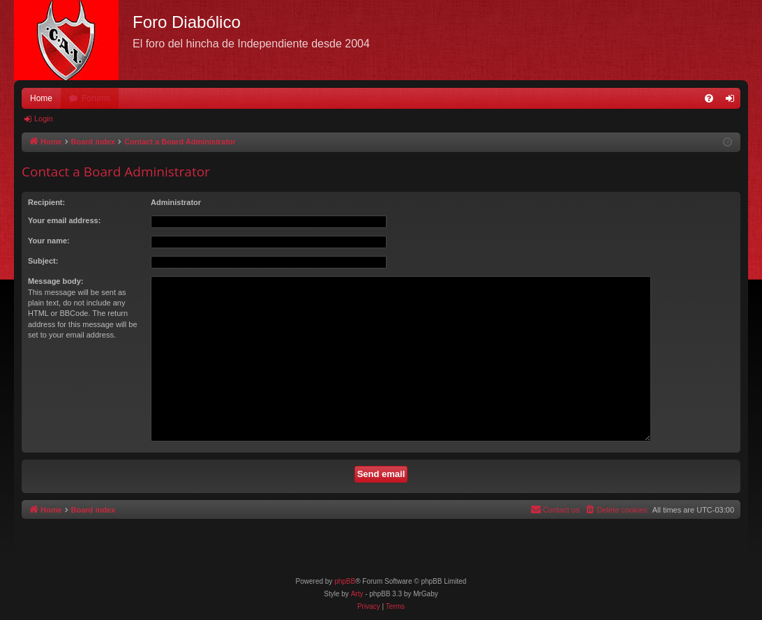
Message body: (55, 281)
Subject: (43, 261)
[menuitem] (708, 98)
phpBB (344, 581)
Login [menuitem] (733, 101)
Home (41, 98)
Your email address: (64, 220)
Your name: (49, 240)
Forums (96, 98)
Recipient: (46, 202)
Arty (357, 594)
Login (43, 118)
